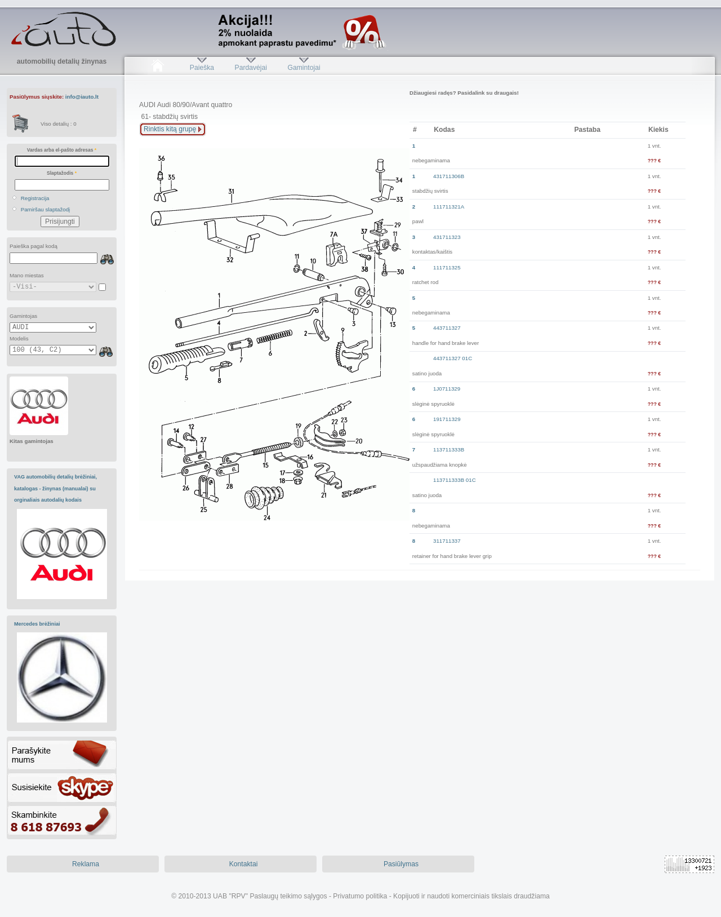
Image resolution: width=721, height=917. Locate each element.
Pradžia (157, 68)
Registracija (35, 198)
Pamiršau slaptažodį (45, 209)
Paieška (202, 68)
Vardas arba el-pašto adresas (61, 150)
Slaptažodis (62, 173)
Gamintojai (303, 68)
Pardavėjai (251, 68)
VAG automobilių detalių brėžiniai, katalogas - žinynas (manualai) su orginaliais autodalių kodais (55, 488)
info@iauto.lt (82, 97)
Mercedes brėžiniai (37, 624)
